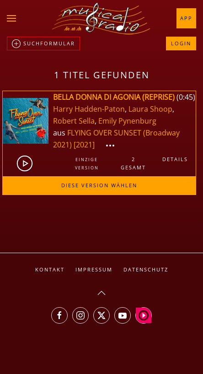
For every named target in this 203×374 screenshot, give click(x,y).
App (186, 18)
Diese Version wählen (99, 185)
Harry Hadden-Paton (89, 109)
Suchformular (43, 44)
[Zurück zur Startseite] (101, 18)
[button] (11, 18)
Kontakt (49, 269)
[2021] (84, 145)
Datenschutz (145, 269)
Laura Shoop (150, 109)
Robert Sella (74, 121)
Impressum (93, 269)
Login (181, 43)
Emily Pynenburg (127, 121)
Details (175, 159)
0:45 (186, 97)
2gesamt (133, 163)
